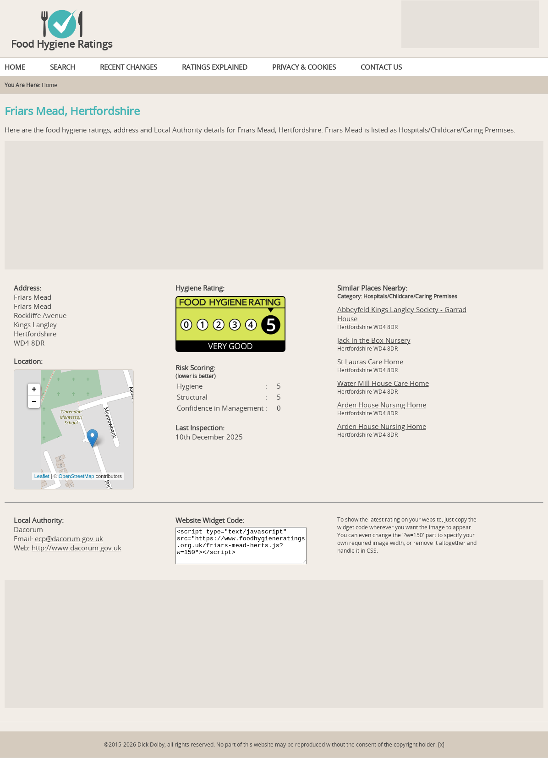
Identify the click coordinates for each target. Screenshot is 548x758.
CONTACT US (381, 66)
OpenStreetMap (76, 476)
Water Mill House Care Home (383, 383)
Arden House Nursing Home (381, 404)
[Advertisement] (274, 205)
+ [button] (34, 389)
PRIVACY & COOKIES (304, 66)
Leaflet (41, 476)
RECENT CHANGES (128, 66)
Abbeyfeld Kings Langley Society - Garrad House (401, 314)
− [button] (34, 401)
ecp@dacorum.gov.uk (69, 538)
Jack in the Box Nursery (374, 340)
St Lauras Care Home (370, 361)
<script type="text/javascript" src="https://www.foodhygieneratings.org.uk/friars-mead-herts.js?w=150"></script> (241, 545)
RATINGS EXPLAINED (214, 66)
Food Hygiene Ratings (62, 43)
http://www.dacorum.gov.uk (76, 547)
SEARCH (62, 66)
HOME (15, 66)
